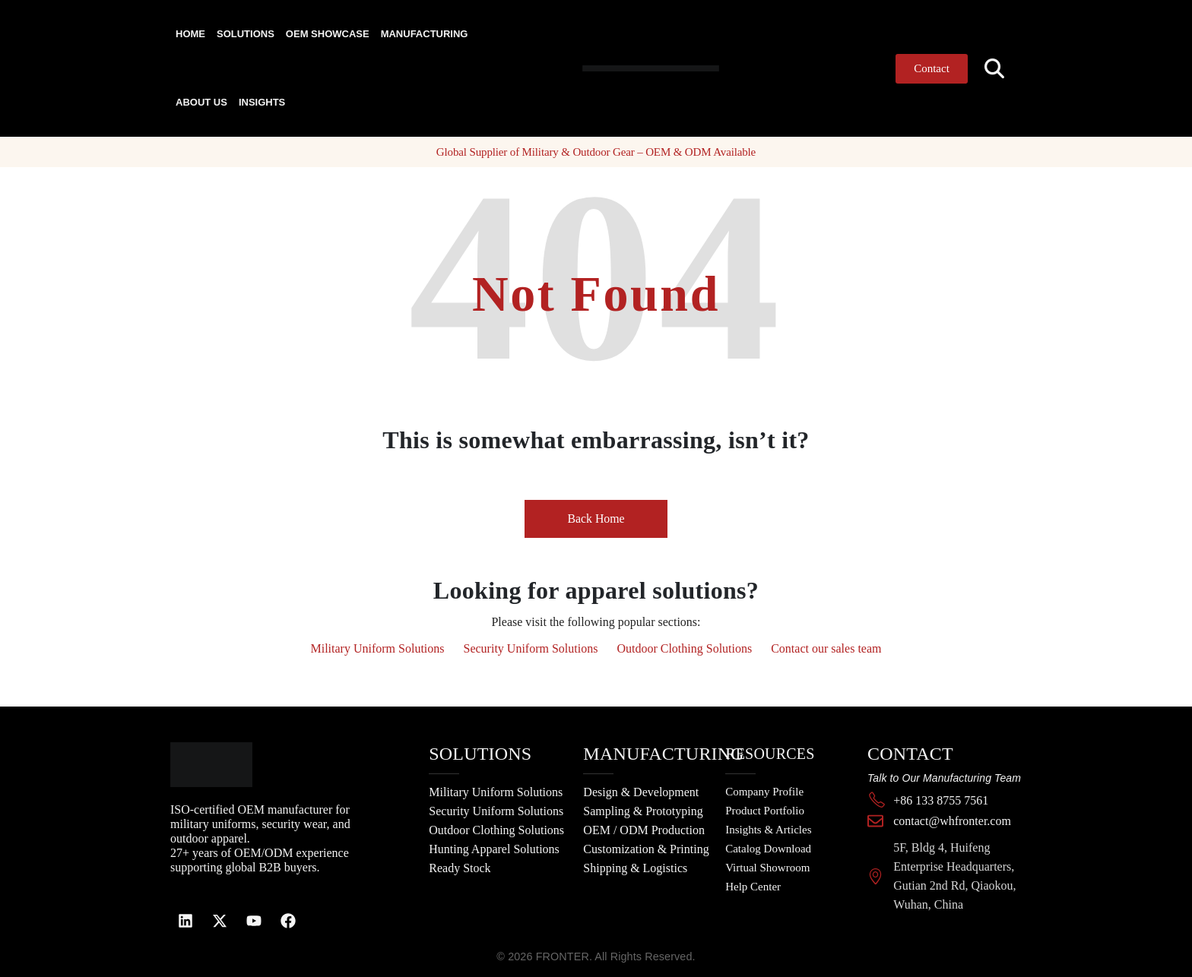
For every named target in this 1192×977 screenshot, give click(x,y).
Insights (262, 102)
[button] (995, 68)
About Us (201, 102)
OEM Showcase (327, 34)
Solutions (245, 34)
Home (190, 34)
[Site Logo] (621, 68)
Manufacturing (424, 34)
